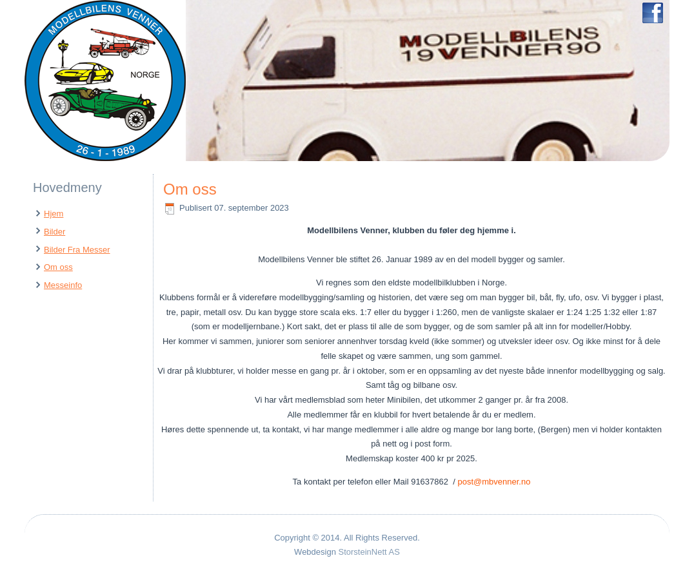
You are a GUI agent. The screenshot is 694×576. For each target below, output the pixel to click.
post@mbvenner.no (493, 481)
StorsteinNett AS (369, 552)
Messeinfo (63, 285)
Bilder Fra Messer (77, 249)
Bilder (54, 231)
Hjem (53, 213)
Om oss (58, 267)
